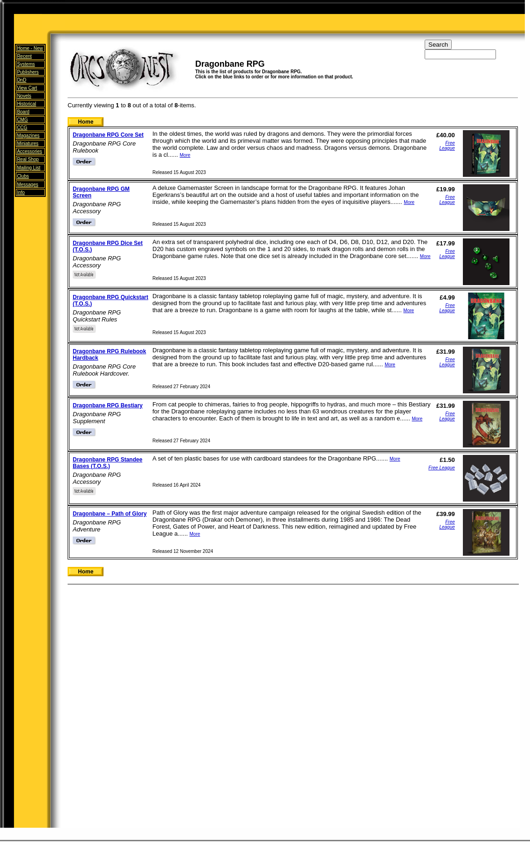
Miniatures (27, 143)
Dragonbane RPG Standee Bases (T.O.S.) (107, 462)
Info (21, 192)
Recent (24, 56)
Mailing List (28, 167)
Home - (30, 48)
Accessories (29, 151)
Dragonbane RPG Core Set (108, 135)
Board (23, 111)
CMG (22, 119)
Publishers (28, 72)
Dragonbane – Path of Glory (110, 513)
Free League (446, 145)
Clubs (23, 176)
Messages (27, 184)
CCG (22, 127)
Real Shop (28, 159)
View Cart (27, 88)
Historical (26, 103)
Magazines (28, 135)
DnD (21, 80)
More (185, 155)
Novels (24, 95)
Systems (25, 64)
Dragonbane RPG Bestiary (108, 405)
